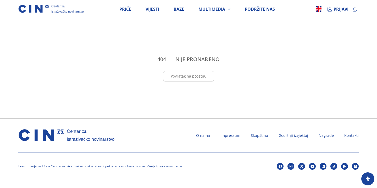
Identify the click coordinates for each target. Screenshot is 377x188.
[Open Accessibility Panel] (367, 178)
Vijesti (152, 9)
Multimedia (214, 9)
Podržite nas (260, 9)
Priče (125, 9)
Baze (179, 9)
